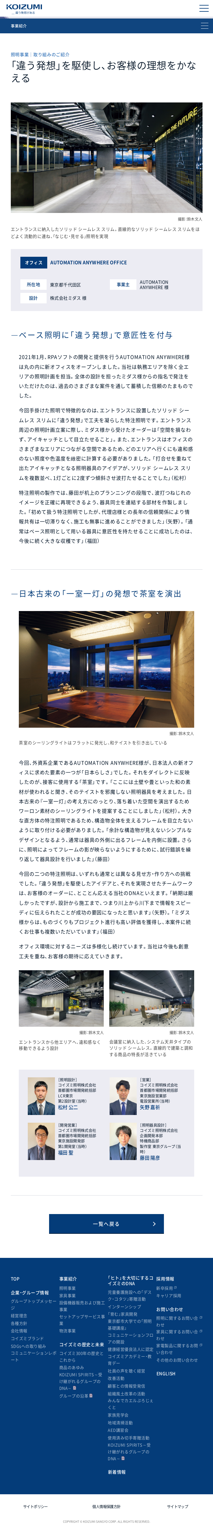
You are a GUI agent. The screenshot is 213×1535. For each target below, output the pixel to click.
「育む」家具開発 (122, 1314)
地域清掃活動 (120, 1422)
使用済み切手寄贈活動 (128, 1438)
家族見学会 (118, 1415)
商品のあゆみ (71, 1367)
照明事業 (67, 1288)
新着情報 (117, 1472)
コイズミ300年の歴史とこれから (81, 1356)
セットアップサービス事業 (82, 1319)
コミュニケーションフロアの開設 (131, 1338)
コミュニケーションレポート (34, 1356)
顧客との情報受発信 (126, 1386)
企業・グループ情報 (30, 1292)
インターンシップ (124, 1306)
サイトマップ (177, 1506)
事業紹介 (68, 1278)
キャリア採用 (168, 1295)
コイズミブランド (27, 1338)
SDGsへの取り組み (28, 1346)
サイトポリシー (35, 1506)
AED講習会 (118, 1430)
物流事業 (67, 1330)
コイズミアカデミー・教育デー (130, 1359)
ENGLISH (166, 1373)
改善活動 (116, 1378)
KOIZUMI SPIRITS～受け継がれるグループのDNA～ (80, 1381)
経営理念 (19, 1315)
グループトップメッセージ (34, 1304)
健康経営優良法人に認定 (131, 1349)
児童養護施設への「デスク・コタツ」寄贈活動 (130, 1295)
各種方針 (19, 1323)
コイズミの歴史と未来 (81, 1344)
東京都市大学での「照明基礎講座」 (130, 1324)
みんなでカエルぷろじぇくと (131, 1403)
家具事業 (67, 1295)
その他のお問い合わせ (177, 1360)
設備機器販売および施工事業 (82, 1306)
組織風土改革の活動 (126, 1393)
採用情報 (165, 1278)
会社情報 (19, 1330)
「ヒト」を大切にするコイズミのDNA (130, 1280)
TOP (15, 1278)
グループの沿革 (76, 1396)
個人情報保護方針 (106, 1506)
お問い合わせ (169, 1309)
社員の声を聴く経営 (126, 1371)
